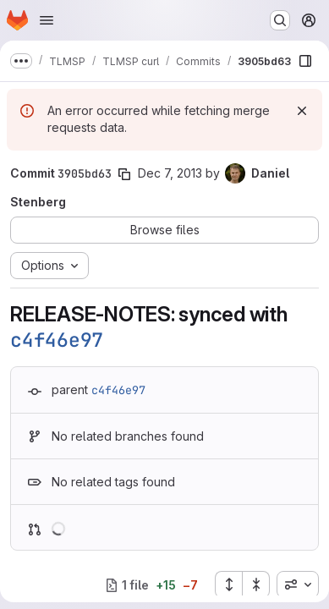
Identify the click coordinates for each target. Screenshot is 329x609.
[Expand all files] (228, 584)
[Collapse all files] (256, 584)
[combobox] (298, 584)
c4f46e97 (56, 340)
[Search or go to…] (280, 20)
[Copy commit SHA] (124, 174)
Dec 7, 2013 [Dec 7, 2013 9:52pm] (170, 173)
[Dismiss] (302, 111)
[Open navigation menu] (46, 20)
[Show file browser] (305, 60)
